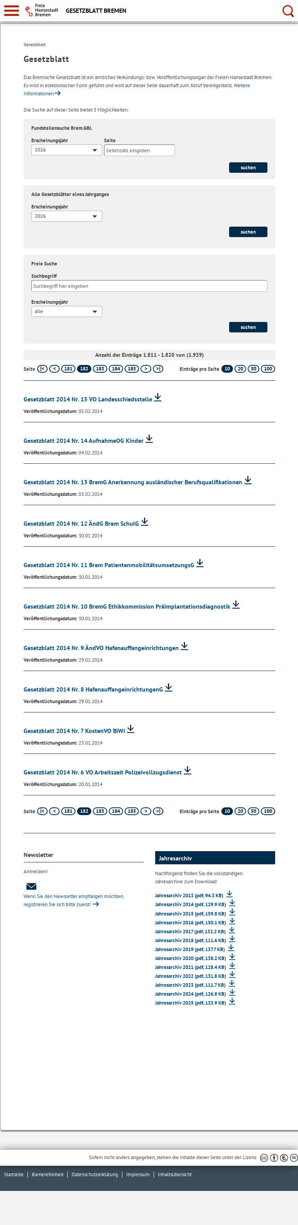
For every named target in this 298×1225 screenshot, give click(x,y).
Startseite (14, 1174)
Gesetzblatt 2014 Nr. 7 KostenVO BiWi (74, 731)
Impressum (138, 1174)
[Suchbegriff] (149, 286)
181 (68, 368)
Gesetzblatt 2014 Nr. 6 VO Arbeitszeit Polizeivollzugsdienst (103, 772)
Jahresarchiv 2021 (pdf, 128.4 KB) (191, 967)
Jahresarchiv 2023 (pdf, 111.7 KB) (191, 985)
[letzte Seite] (158, 369)
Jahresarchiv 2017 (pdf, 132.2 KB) (191, 931)
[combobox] (66, 150)
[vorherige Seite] (54, 369)
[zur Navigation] (11, 10)
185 (132, 368)
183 (100, 368)
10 (227, 368)
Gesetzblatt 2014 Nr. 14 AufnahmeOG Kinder (84, 440)
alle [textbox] (39, 311)
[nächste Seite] (145, 369)
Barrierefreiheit (47, 1174)
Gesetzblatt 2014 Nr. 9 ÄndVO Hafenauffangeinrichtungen (101, 648)
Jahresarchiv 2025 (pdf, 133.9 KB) (191, 1003)
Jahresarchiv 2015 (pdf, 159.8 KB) (191, 913)
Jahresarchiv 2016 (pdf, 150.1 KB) (191, 922)
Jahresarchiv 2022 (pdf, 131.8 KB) (191, 976)
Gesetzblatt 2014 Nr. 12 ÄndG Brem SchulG (81, 523)
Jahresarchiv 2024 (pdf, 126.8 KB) (191, 994)
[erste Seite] (42, 369)
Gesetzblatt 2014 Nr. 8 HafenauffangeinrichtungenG (93, 689)
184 (116, 368)
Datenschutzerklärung (95, 1174)
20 (240, 368)
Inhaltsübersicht (175, 1174)
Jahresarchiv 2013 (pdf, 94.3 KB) (189, 895)
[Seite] (139, 150)
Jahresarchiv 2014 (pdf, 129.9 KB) (191, 904)
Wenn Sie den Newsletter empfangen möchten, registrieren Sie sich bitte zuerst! (74, 895)
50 (253, 368)
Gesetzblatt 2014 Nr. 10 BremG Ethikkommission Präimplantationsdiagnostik (127, 606)
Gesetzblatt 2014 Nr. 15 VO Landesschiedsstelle (88, 399)
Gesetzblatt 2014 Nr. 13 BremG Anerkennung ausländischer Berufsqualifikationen (133, 482)
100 (268, 368)
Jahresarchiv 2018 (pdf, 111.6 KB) (191, 940)
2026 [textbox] (40, 149)
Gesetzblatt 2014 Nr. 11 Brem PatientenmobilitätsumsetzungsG (109, 565)
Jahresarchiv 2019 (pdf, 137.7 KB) (190, 949)
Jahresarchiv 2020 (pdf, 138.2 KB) (191, 958)
